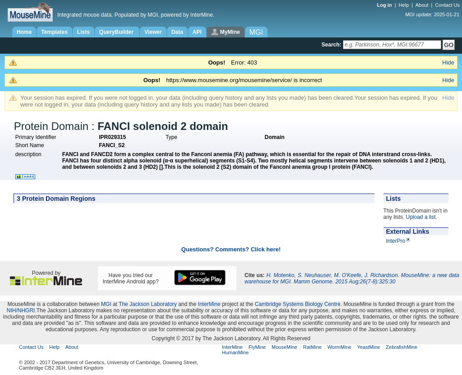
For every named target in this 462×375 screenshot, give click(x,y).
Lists (83, 32)
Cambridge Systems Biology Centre (298, 304)
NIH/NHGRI (21, 310)
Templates (54, 32)
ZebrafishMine (401, 347)
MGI (106, 304)
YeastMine (368, 347)
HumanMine (235, 352)
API (197, 32)
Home (24, 32)
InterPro (396, 241)
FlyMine (257, 347)
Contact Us (447, 5)
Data (177, 32)
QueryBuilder (117, 32)
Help (404, 5)
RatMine (312, 347)
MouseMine (284, 347)
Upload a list (421, 217)
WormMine (339, 347)
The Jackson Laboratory (148, 304)
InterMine (209, 304)
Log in (385, 5)
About (422, 5)
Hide (448, 62)
